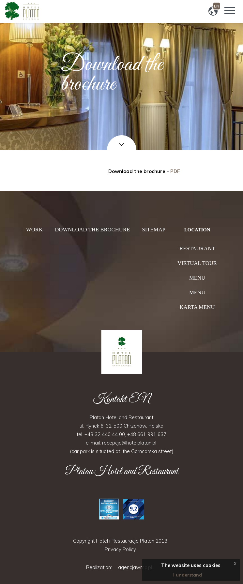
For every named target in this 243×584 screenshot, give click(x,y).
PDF (175, 171)
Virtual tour (197, 263)
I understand (187, 575)
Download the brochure (92, 229)
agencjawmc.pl (135, 567)
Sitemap (153, 229)
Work (34, 229)
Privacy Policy (120, 549)
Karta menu (197, 307)
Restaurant (197, 248)
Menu (197, 278)
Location (197, 229)
